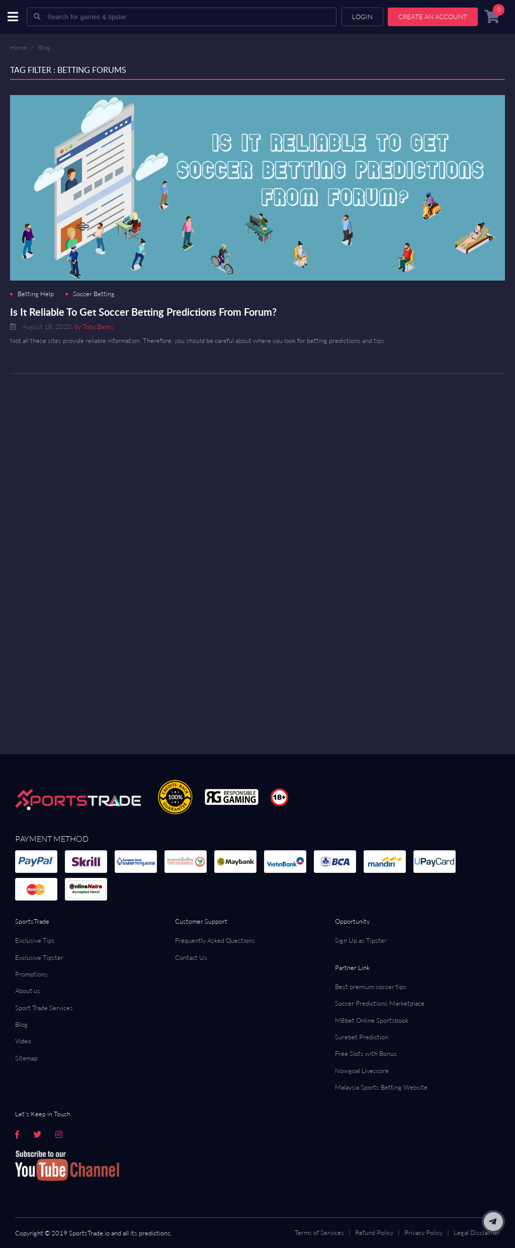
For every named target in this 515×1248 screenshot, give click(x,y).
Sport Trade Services (44, 1008)
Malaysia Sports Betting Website (381, 1087)
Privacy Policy (423, 1232)
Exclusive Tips (35, 940)
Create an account (432, 17)
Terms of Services (319, 1232)
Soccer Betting (94, 294)
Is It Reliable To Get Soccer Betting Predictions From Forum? (143, 312)
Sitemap (26, 1058)
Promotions (31, 974)
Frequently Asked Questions (215, 940)
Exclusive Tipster (39, 957)
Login (362, 17)
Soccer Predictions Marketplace (379, 1003)
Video (23, 1041)
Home (18, 47)
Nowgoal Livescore (362, 1070)
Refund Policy (374, 1232)
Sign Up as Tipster (361, 940)
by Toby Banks (94, 326)
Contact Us (191, 957)
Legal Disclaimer (477, 1232)
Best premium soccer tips (370, 987)
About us (27, 991)
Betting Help (36, 294)
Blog (44, 47)
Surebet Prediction (361, 1037)
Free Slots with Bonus (366, 1053)
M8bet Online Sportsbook (371, 1020)
